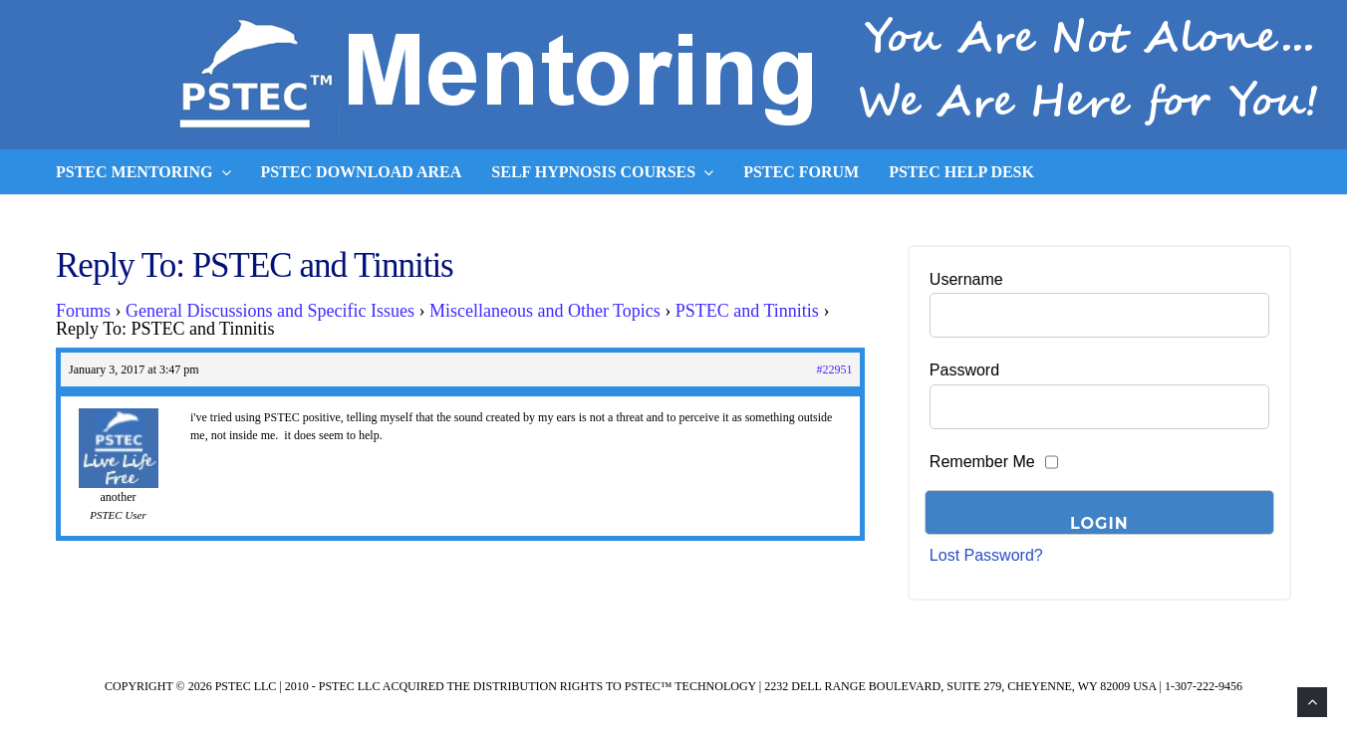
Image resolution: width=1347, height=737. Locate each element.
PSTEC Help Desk (961, 171)
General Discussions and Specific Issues (270, 311)
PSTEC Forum (801, 171)
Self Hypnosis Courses (602, 172)
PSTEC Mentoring (143, 172)
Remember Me (982, 461)
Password (964, 370)
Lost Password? (986, 555)
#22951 (834, 369)
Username (966, 279)
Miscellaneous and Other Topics (545, 311)
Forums (83, 311)
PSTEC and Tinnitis (747, 311)
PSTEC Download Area (361, 171)
